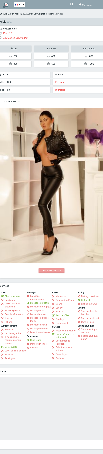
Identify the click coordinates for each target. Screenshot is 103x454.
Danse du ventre (38, 343)
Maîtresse (61, 296)
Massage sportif (38, 324)
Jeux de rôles (62, 315)
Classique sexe (12, 296)
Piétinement (62, 323)
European (60, 82)
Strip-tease (35, 340)
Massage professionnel (37, 297)
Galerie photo (12, 101)
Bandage (60, 319)
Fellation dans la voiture (64, 349)
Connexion (85, 4)
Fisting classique (90, 296)
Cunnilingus (62, 354)
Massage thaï (37, 310)
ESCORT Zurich (7, 14)
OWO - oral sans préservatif (13, 305)
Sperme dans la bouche (89, 313)
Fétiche (8, 322)
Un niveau (10, 300)
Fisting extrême (89, 304)
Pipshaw (9, 354)
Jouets (8, 318)
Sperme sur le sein (90, 318)
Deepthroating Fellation (63, 342)
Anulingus (10, 358)
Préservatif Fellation (66, 330)
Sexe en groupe (12, 310)
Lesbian (34, 347)
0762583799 (10, 28)
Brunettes (60, 89)
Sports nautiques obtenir (90, 337)
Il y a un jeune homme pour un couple (13, 340)
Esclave (60, 307)
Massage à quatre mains (39, 319)
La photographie (13, 333)
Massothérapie (38, 314)
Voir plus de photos (51, 270)
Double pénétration (14, 314)
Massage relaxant (39, 328)
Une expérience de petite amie (65, 336)
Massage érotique (39, 302)
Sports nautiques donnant (90, 331)
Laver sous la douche (15, 350)
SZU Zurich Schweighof (34, 14)
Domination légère (65, 300)
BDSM (59, 304)
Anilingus (60, 358)
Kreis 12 (18, 14)
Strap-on (60, 311)
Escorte (9, 329)
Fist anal (85, 300)
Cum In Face (87, 322)
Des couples (11, 347)
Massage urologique (40, 306)
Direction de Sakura (40, 332)
